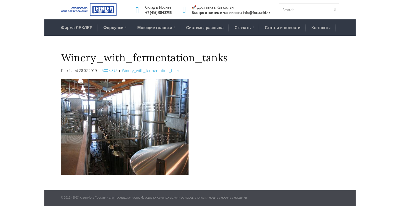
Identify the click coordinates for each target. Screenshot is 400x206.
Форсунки (113, 28)
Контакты (321, 28)
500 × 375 (110, 70)
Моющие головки (154, 28)
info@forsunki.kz (256, 12)
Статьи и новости (283, 28)
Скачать (242, 28)
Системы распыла (205, 28)
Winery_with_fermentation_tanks (151, 70)
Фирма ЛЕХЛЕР (76, 28)
